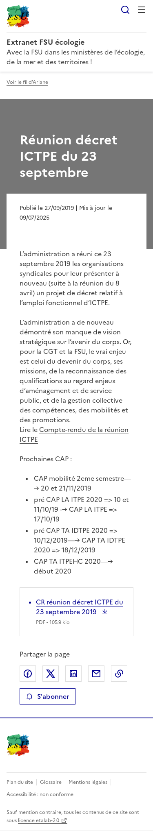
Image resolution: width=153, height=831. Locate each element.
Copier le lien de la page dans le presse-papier (119, 673)
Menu (141, 10)
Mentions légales (88, 782)
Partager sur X (50, 673)
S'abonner (47, 696)
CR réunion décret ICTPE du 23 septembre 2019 (79, 607)
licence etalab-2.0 (38, 820)
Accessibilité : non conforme (40, 794)
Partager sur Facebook (28, 673)
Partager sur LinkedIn (73, 673)
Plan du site (20, 782)
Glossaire (51, 782)
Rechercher (125, 10)
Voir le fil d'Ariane (27, 82)
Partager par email (96, 673)
